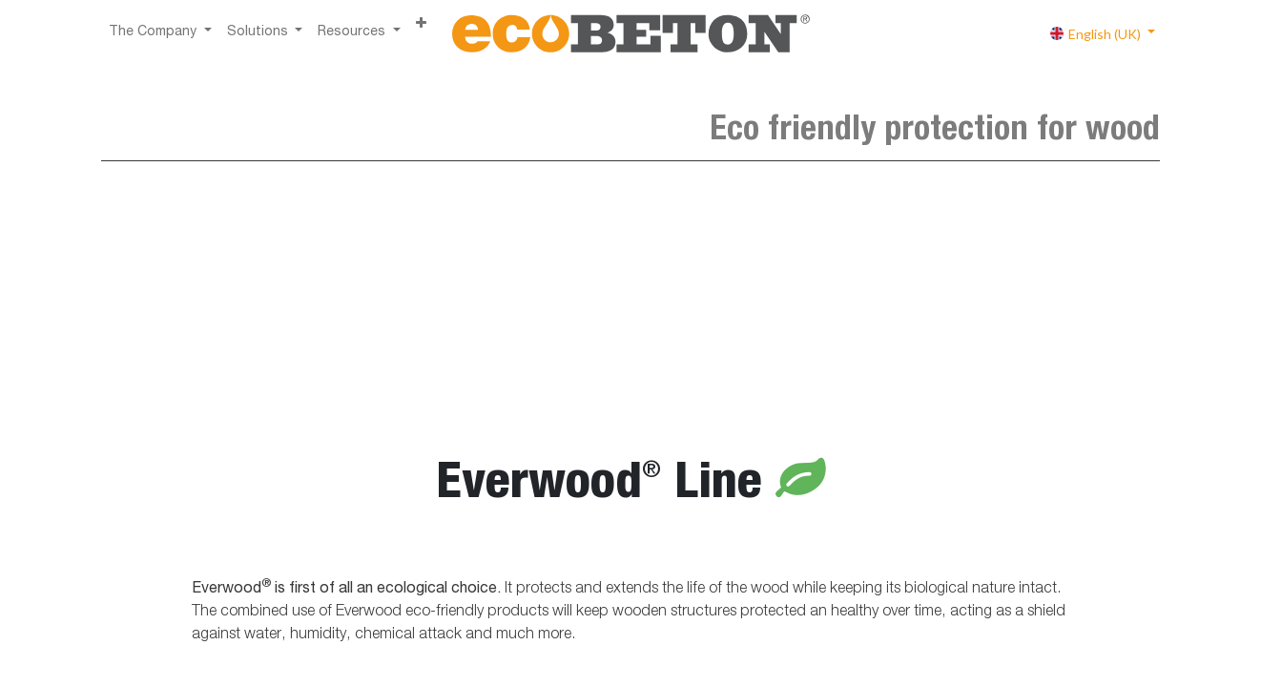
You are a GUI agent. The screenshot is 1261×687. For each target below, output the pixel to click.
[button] (421, 25)
